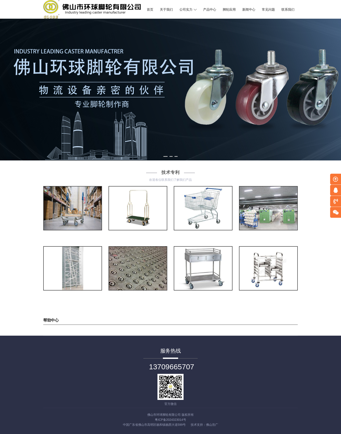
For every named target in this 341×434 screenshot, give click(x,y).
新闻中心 (248, 9)
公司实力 (188, 9)
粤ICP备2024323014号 (170, 419)
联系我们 (287, 9)
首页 (150, 9)
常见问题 (268, 9)
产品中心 (209, 9)
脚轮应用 (229, 9)
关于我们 (166, 9)
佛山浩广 (212, 424)
